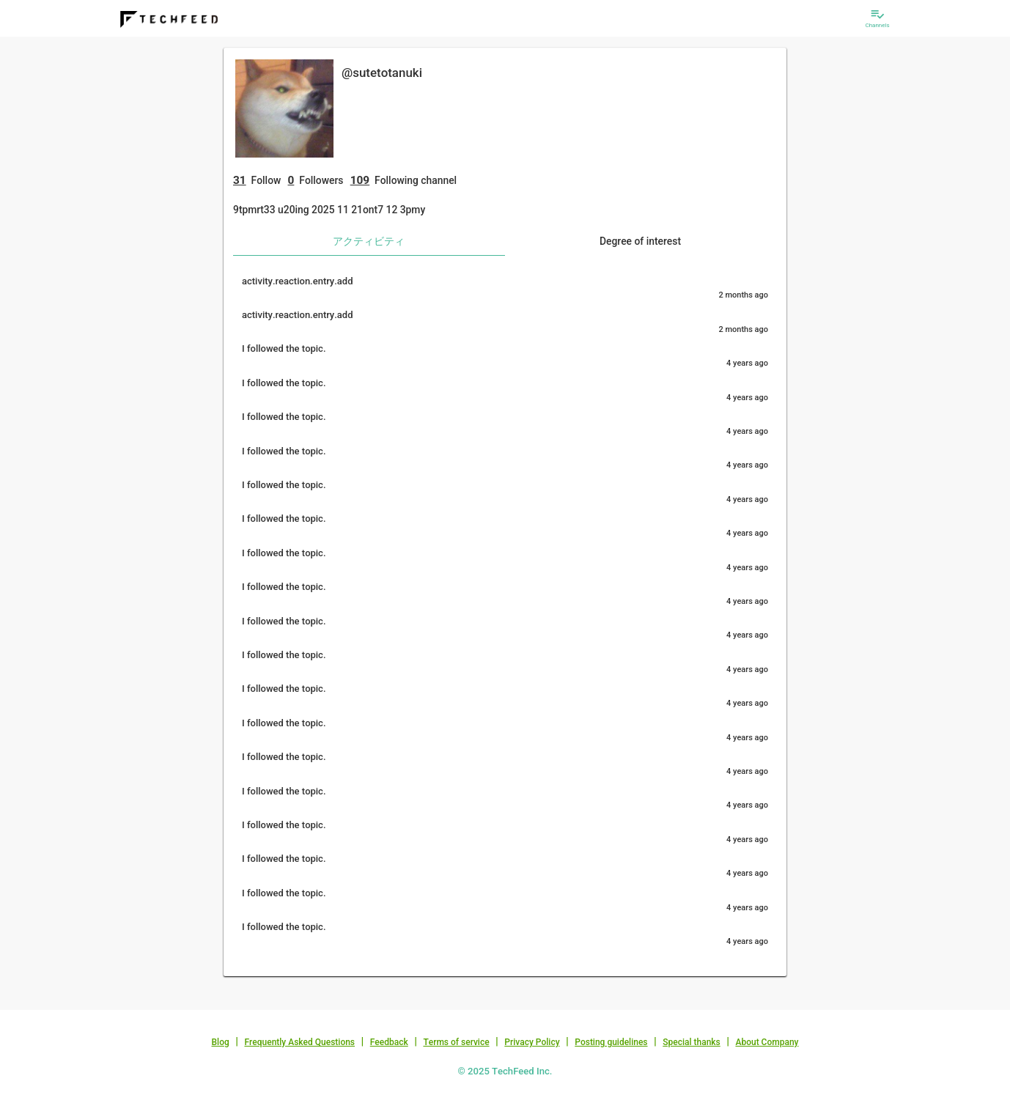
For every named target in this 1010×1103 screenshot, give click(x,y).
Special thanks (691, 1042)
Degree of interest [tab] (640, 241)
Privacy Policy (531, 1042)
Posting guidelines (611, 1042)
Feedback (389, 1042)
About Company (766, 1042)
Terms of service (456, 1042)
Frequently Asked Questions (299, 1042)
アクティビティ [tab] (369, 241)
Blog (220, 1042)
